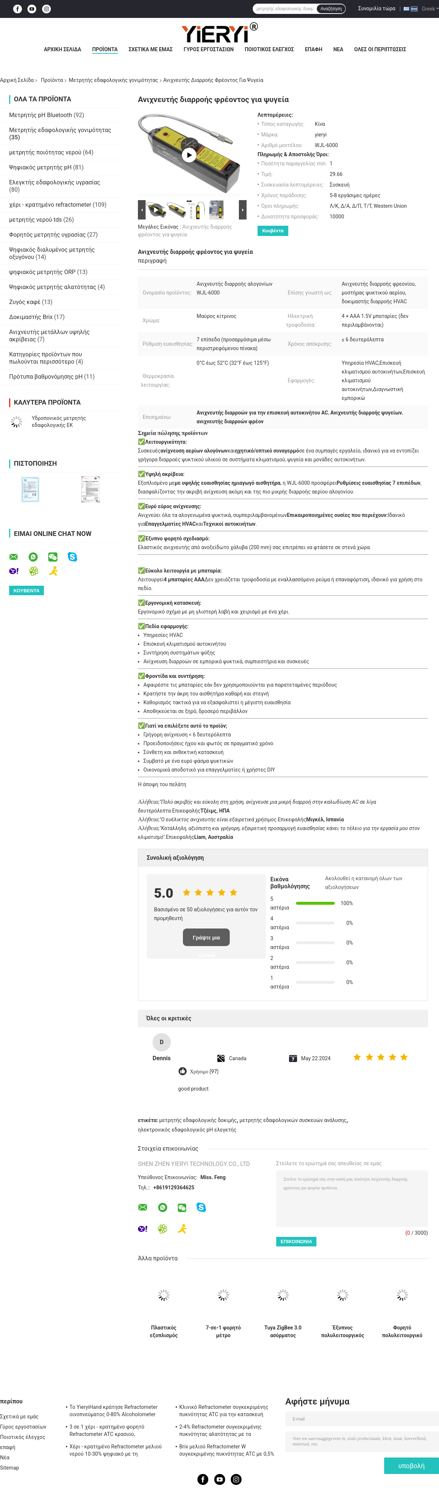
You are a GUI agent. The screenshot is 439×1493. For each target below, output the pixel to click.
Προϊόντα (105, 49)
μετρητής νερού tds (35, 219)
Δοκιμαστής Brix (31, 317)
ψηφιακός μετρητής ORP (42, 272)
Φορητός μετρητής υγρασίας (47, 234)
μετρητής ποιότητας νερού (45, 152)
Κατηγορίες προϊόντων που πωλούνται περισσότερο (45, 358)
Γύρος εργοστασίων (209, 49)
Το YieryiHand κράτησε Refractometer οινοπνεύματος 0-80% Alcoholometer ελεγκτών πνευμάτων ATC (114, 1411)
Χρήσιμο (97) (204, 1072)
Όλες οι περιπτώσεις (380, 49)
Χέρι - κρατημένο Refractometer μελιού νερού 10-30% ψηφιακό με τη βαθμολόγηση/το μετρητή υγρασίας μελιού (116, 1451)
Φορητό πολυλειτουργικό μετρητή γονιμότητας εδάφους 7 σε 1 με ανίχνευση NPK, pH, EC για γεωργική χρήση (402, 1332)
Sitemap (9, 1468)
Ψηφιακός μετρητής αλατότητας (52, 287)
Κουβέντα (273, 230)
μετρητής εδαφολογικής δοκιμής (198, 1120)
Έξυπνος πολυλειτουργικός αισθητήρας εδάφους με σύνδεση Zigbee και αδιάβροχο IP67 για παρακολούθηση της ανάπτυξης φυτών (342, 1332)
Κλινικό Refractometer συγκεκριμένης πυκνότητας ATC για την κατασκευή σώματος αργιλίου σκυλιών (224, 1411)
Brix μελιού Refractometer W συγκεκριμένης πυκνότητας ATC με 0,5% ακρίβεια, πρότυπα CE (226, 1451)
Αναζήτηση (331, 8)
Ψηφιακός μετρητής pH (40, 167)
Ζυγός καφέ (25, 302)
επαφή (313, 49)
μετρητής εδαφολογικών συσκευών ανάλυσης (293, 1120)
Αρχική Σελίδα (62, 49)
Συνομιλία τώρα (376, 8)
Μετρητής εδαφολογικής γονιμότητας (113, 80)
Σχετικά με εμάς (151, 49)
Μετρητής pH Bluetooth (40, 115)
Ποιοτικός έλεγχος (269, 49)
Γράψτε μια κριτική (206, 940)
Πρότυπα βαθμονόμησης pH (46, 376)
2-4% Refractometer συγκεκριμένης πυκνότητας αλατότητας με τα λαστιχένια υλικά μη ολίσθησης (220, 1431)
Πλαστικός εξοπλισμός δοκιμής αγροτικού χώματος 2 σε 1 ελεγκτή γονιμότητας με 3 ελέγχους (163, 1332)
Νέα (338, 49)
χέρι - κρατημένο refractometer (50, 204)
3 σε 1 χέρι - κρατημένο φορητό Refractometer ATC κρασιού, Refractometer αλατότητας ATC (107, 1431)
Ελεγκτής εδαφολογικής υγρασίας (54, 182)
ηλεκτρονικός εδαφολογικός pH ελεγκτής (187, 1130)
